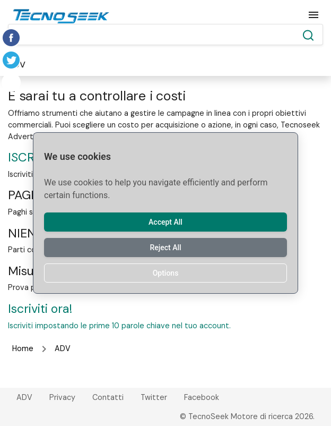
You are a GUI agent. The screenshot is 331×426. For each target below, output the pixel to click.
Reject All (165, 247)
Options (166, 273)
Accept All (165, 222)
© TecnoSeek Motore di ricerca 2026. (247, 416)
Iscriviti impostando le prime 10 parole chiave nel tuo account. (119, 325)
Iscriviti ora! (40, 309)
